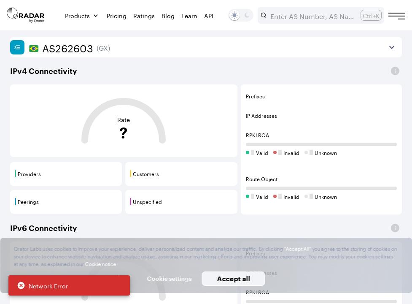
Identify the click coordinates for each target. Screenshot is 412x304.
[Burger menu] (396, 16)
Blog (168, 15)
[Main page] (26, 15)
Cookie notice (100, 263)
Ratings (144, 15)
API (208, 15)
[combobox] (312, 15)
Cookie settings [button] (169, 278)
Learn (189, 15)
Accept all (233, 278)
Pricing (117, 15)
